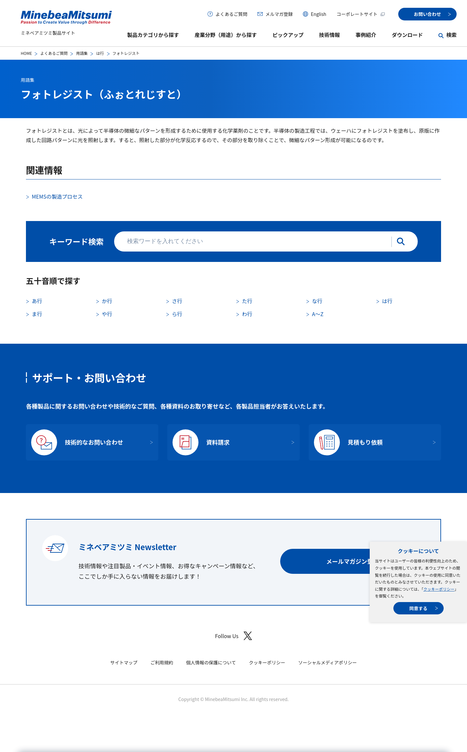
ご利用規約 (161, 662)
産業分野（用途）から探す (226, 35)
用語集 (82, 53)
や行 (107, 314)
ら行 (177, 314)
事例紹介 (365, 35)
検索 (451, 35)
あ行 (37, 301)
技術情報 (329, 35)
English (318, 14)
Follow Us (233, 636)
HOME (26, 53)
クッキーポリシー (438, 589)
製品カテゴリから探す (153, 35)
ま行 (37, 314)
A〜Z (317, 314)
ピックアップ (288, 35)
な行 (317, 301)
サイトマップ (124, 662)
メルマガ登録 (279, 14)
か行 (107, 301)
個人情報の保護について (211, 662)
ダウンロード (407, 35)
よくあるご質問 (231, 14)
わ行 (247, 314)
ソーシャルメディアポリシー (327, 662)
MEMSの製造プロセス (57, 196)
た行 (247, 301)
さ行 (177, 301)
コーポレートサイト (361, 14)
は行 (100, 53)
